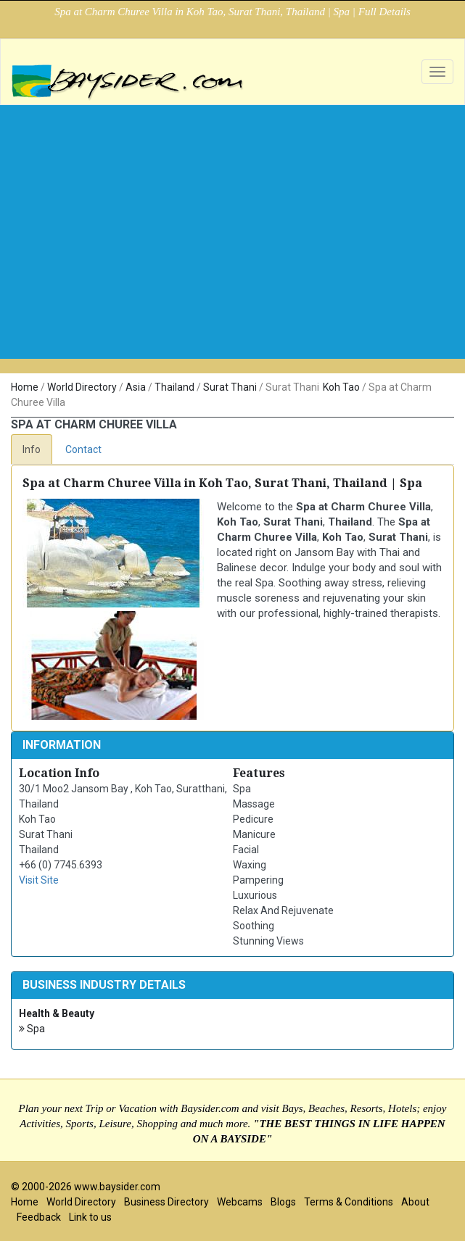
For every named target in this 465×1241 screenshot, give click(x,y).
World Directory (82, 387)
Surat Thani (230, 387)
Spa (32, 1029)
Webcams (240, 1202)
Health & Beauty (56, 1013)
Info (31, 449)
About (415, 1202)
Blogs (283, 1202)
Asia (135, 387)
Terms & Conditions (348, 1202)
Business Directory (166, 1202)
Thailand (174, 387)
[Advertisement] (232, 257)
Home (24, 387)
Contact (83, 449)
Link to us (90, 1217)
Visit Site (39, 880)
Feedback (39, 1217)
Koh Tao (341, 387)
